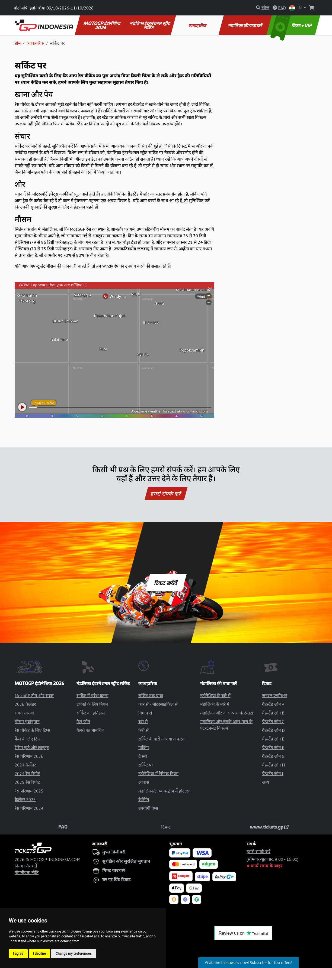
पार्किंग (143, 747)
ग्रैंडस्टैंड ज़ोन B (273, 713)
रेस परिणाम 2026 (29, 756)
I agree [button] (18, 954)
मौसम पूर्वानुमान (27, 721)
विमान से (145, 713)
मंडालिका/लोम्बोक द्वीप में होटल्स (163, 791)
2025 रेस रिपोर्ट (27, 782)
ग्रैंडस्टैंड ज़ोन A (273, 704)
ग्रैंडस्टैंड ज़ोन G (273, 756)
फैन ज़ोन (83, 721)
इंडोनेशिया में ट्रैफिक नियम (158, 773)
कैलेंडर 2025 (25, 799)
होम (18, 43)
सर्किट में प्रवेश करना (92, 695)
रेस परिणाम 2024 (29, 808)
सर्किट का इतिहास (90, 713)
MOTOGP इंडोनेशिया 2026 (102, 25)
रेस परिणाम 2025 (29, 791)
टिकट (166, 826)
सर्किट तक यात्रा (150, 695)
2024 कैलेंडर (25, 765)
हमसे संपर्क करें (166, 493)
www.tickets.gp (269, 826)
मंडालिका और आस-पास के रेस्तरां (226, 713)
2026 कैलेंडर (25, 704)
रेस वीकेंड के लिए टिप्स (32, 730)
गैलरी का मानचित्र (90, 730)
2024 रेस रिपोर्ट (27, 773)
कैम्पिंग (143, 799)
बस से (143, 721)
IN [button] (296, 8)
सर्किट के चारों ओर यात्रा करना (162, 739)
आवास (143, 782)
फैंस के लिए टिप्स (28, 739)
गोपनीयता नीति (27, 872)
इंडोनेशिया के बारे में (215, 695)
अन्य (265, 782)
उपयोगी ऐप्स (148, 808)
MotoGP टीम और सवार (34, 695)
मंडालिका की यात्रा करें (245, 25)
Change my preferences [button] (74, 954)
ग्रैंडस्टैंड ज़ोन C (273, 721)
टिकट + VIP (291, 25)
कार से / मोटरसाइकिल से (158, 704)
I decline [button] (39, 954)
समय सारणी (24, 713)
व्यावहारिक (197, 25)
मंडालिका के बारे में (214, 704)
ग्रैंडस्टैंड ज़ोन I (272, 773)
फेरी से (143, 730)
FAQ (63, 826)
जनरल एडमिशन (274, 695)
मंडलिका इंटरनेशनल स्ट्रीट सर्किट (150, 25)
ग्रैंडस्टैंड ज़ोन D (273, 730)
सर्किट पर (145, 765)
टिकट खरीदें (166, 583)
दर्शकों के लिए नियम (92, 704)
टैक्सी (142, 756)
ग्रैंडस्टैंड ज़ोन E (273, 739)
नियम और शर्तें (26, 866)
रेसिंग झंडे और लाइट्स (32, 747)
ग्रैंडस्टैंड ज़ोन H (273, 765)
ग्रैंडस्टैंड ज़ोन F (273, 747)
